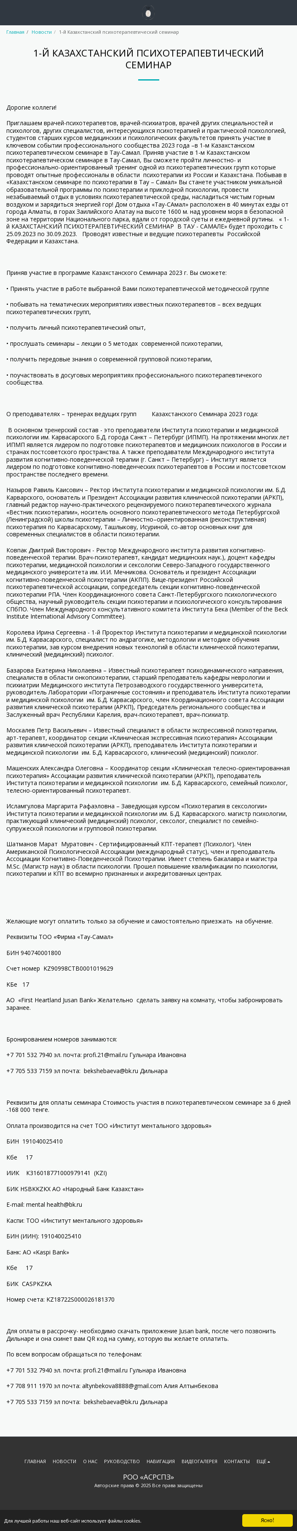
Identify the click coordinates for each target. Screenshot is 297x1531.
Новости (42, 32)
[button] (9, 12)
